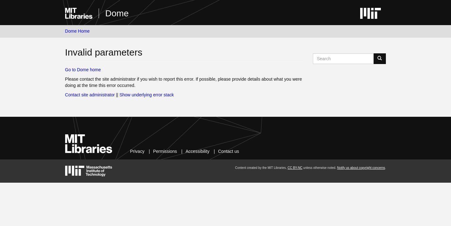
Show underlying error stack (146, 94)
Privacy (137, 151)
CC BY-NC (295, 168)
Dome (117, 13)
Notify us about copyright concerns (361, 168)
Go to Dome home (83, 69)
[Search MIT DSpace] (343, 58)
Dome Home (77, 31)
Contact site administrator (90, 94)
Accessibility (197, 151)
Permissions (165, 151)
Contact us (228, 151)
